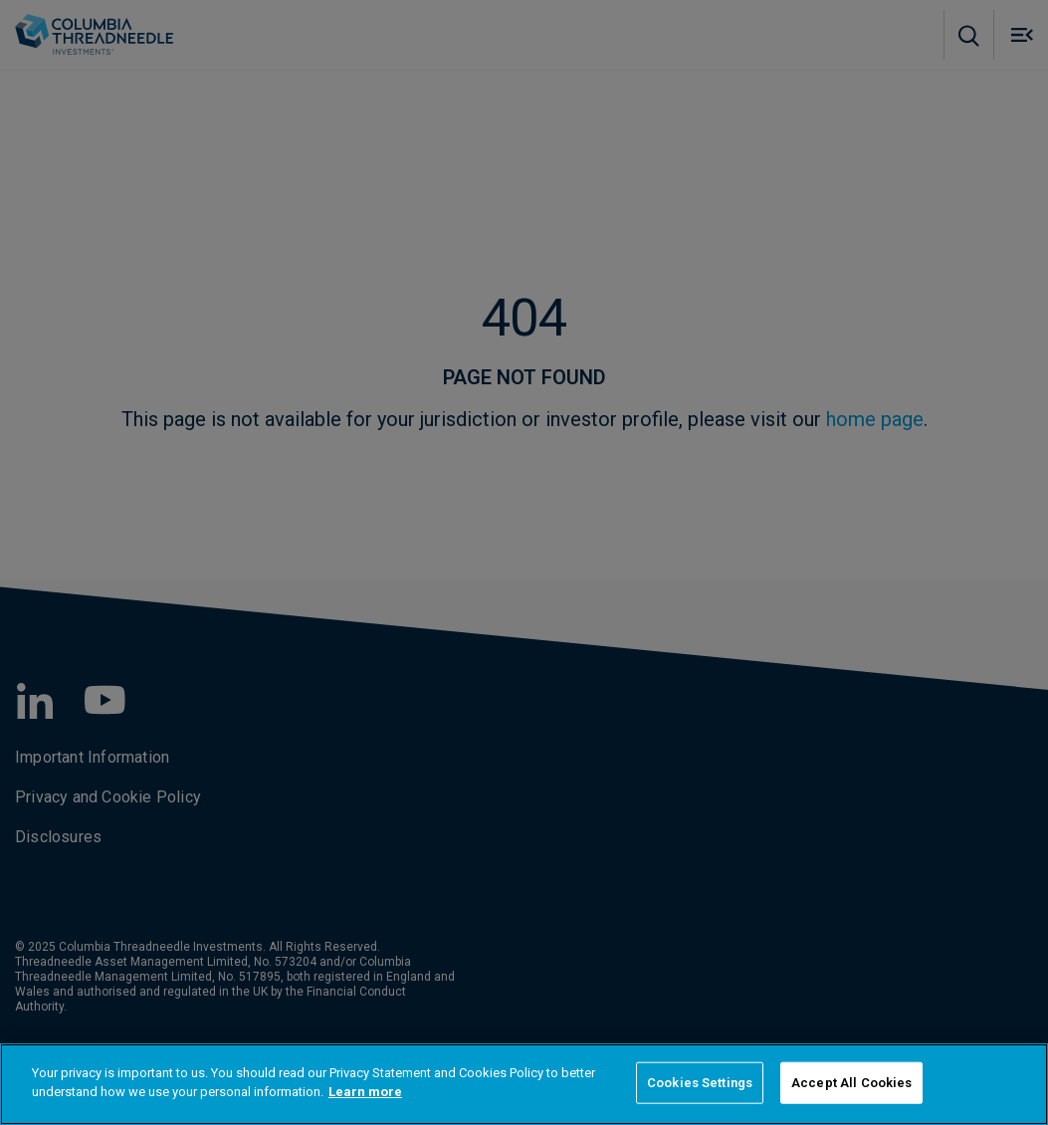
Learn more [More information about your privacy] (365, 1091)
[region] (524, 1084)
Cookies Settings (699, 1082)
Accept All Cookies (851, 1082)
